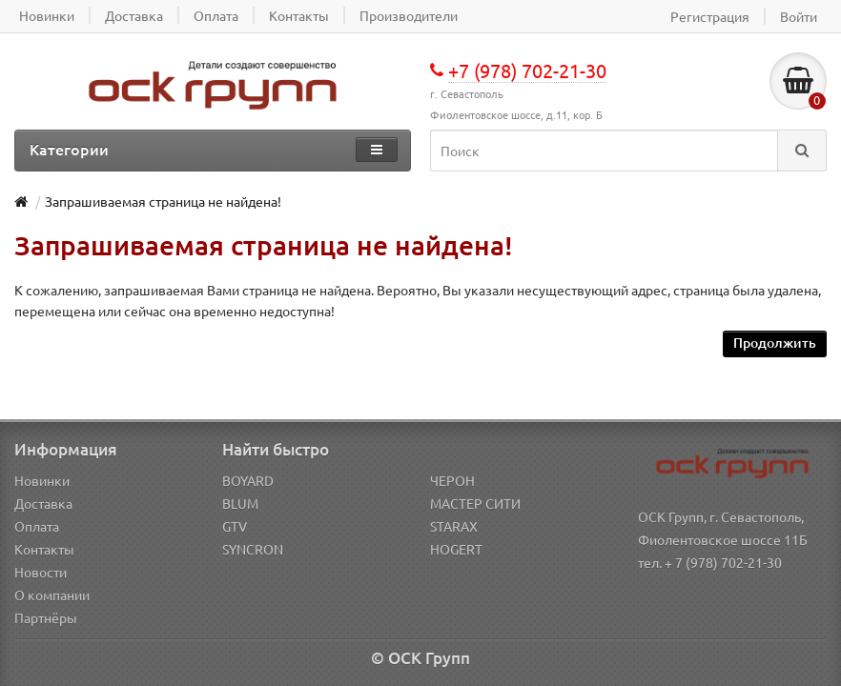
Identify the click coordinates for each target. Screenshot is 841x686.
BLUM (240, 503)
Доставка (43, 503)
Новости (40, 571)
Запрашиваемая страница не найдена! (163, 201)
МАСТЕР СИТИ (475, 503)
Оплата (36, 526)
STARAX (454, 526)
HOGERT (456, 548)
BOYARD (248, 480)
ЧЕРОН (452, 480)
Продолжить (774, 342)
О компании (52, 594)
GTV (234, 526)
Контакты (44, 548)
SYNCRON (252, 548)
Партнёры (45, 617)
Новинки (42, 480)
